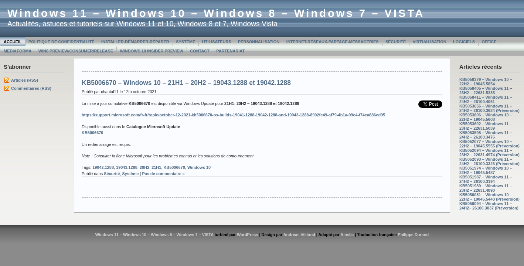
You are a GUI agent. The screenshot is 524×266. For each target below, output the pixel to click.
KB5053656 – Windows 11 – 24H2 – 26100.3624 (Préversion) (489, 108)
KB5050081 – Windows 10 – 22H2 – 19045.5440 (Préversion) (489, 196)
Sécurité (395, 42)
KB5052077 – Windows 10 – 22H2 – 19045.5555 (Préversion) (489, 143)
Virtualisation (429, 42)
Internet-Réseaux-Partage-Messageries (332, 42)
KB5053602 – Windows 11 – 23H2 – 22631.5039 (485, 126)
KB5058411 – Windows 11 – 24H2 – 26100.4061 (485, 99)
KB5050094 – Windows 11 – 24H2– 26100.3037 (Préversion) (488, 205)
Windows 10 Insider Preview (151, 51)
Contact (200, 51)
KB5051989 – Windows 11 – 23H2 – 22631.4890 (485, 188)
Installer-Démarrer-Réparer (135, 42)
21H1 (156, 167)
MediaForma (17, 51)
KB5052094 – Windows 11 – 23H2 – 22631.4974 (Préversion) (489, 152)
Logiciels (464, 42)
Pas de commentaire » (163, 173)
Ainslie (347, 234)
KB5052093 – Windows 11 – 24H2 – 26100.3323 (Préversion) (489, 161)
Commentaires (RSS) (31, 88)
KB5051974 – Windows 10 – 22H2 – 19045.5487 (485, 170)
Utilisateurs (216, 42)
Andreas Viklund (299, 234)
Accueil (13, 42)
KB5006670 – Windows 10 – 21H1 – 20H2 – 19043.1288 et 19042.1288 (186, 82)
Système (185, 42)
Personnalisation (258, 42)
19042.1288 (103, 167)
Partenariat (230, 51)
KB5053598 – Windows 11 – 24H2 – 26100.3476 (485, 134)
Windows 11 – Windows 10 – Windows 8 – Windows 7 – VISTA (216, 13)
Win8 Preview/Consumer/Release (75, 51)
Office (489, 42)
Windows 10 (199, 167)
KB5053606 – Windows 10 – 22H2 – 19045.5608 (485, 117)
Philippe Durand (413, 234)
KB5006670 (174, 167)
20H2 (144, 167)
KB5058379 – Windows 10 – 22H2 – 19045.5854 (485, 81)
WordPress (247, 234)
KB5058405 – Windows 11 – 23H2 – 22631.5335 (485, 90)
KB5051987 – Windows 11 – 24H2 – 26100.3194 (485, 179)
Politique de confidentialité (61, 42)
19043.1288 (126, 167)
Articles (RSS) (24, 80)
